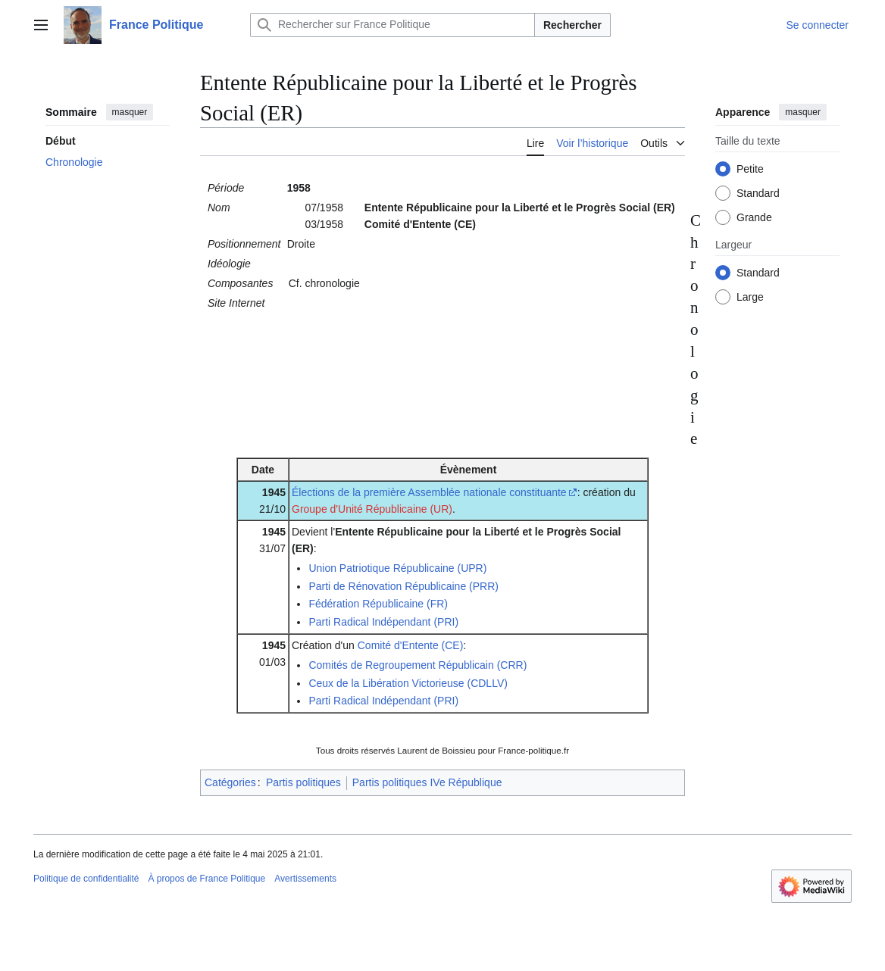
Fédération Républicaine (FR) (378, 604)
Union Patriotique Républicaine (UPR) (397, 568)
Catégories (230, 782)
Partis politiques (303, 782)
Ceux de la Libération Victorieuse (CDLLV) (408, 683)
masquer (130, 112)
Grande (754, 217)
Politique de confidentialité (86, 878)
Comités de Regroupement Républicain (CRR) (417, 665)
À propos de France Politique (206, 878)
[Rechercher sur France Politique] (392, 25)
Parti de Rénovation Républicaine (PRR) (403, 586)
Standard (758, 193)
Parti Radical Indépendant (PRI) (383, 622)
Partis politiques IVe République (427, 782)
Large (750, 297)
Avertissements (305, 878)
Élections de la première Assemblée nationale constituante (429, 492)
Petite (750, 169)
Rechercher (572, 25)
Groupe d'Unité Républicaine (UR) (372, 509)
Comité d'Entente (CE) (411, 645)
